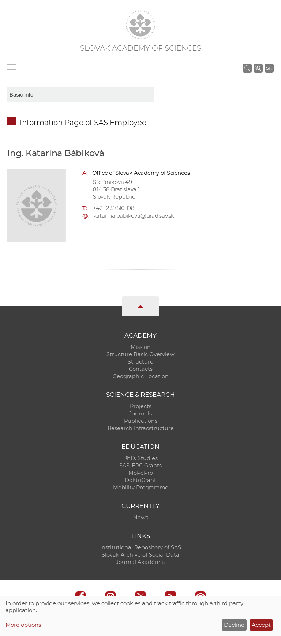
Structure (140, 361)
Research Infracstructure (141, 428)
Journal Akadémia (140, 562)
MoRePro (140, 473)
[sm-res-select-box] (80, 94)
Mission (141, 347)
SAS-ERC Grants (140, 465)
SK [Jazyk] (269, 68)
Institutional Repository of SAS (140, 547)
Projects (140, 406)
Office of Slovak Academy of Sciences (141, 172)
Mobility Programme (140, 487)
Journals (140, 413)
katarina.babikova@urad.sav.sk (133, 215)
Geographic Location (141, 376)
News (140, 517)
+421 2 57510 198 (114, 207)
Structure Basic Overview (140, 354)
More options (23, 624)
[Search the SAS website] (247, 68)
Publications (140, 421)
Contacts (141, 369)
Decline (234, 624)
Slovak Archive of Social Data (140, 555)
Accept (261, 624)
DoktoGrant (140, 480)
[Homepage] (140, 24)
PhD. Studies (140, 458)
